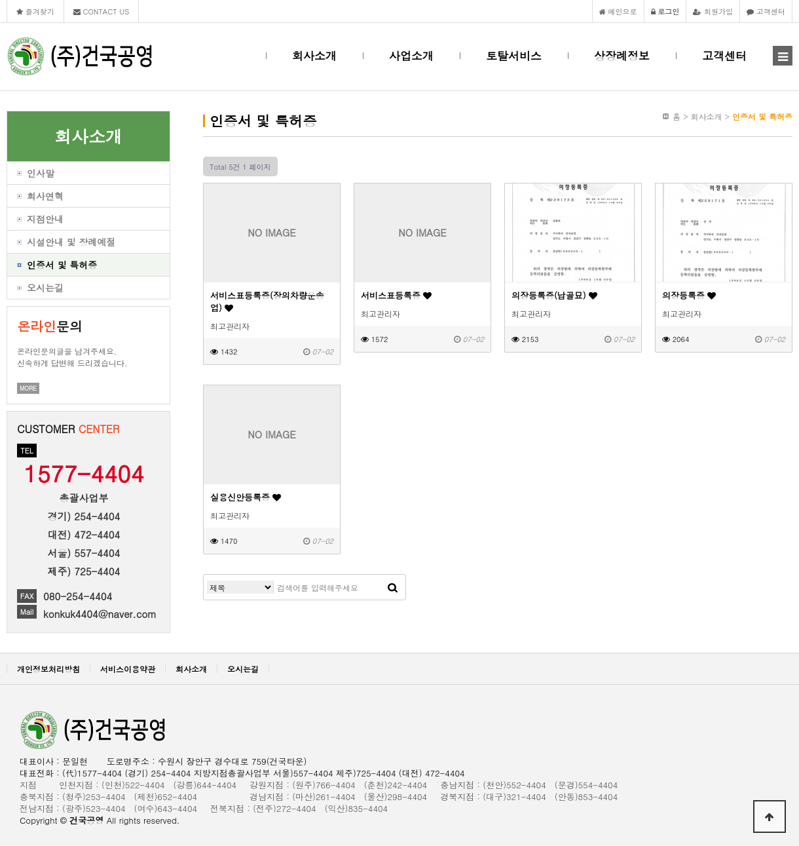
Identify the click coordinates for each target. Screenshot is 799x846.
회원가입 (713, 11)
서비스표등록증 (396, 295)
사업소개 (411, 56)
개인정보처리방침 (48, 668)
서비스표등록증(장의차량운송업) (267, 301)
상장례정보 (622, 56)
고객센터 (766, 11)
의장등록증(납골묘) (554, 295)
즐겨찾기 (35, 11)
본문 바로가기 (0, 0)
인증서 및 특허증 (762, 116)
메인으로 (618, 11)
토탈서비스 (514, 56)
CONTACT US (101, 11)
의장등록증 (689, 295)
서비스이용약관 (127, 668)
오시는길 (243, 668)
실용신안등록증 (245, 497)
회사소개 (314, 56)
